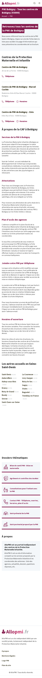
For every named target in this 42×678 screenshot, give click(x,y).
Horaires (21, 101)
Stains (27, 388)
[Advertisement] (21, 432)
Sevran (7, 398)
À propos (5, 651)
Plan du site (6, 665)
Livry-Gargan (29, 378)
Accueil (4, 16)
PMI (11, 16)
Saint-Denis (9, 374)
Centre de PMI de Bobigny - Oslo (18, 112)
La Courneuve (30, 374)
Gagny (27, 385)
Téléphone (8, 76)
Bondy (7, 395)
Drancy (7, 388)
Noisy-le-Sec (29, 381)
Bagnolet (28, 392)
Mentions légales (8, 656)
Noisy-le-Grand (10, 391)
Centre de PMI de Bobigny (14, 67)
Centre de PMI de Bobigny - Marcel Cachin (19, 88)
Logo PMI (5, 660)
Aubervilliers (9, 378)
